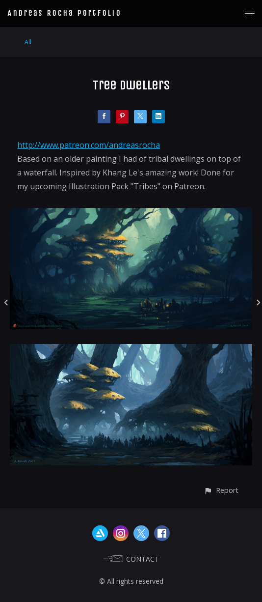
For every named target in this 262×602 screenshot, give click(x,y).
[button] (221, 490)
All (28, 42)
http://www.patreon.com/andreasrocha (88, 145)
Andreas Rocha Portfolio (64, 13)
